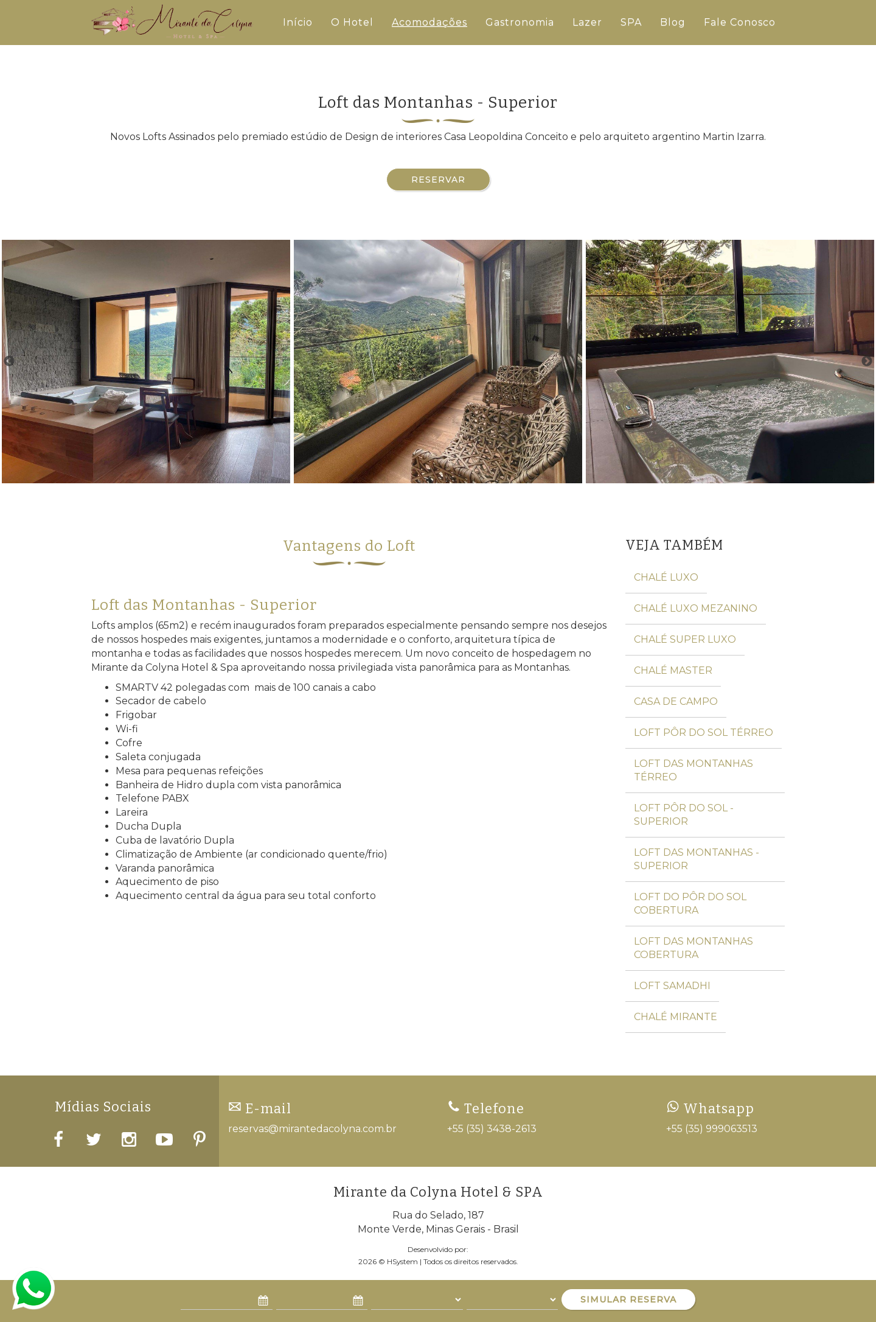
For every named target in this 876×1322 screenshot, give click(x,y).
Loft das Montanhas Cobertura (693, 948)
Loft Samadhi (672, 985)
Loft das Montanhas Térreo (693, 770)
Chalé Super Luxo (685, 639)
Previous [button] (9, 361)
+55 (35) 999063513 (711, 1129)
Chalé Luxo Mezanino (695, 608)
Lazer (587, 22)
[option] (146, 361)
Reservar (438, 179)
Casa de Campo (676, 701)
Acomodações (429, 22)
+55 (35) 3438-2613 (492, 1129)
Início (298, 22)
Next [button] (867, 361)
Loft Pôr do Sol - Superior (684, 814)
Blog (673, 22)
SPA (631, 22)
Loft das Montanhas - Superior (696, 859)
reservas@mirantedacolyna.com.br (312, 1129)
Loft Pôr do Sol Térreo (703, 732)
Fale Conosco (740, 22)
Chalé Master (673, 670)
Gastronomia (519, 22)
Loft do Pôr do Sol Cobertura (690, 903)
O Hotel (352, 22)
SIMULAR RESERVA (628, 1299)
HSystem (402, 1261)
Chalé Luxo (666, 577)
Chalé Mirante (675, 1017)
